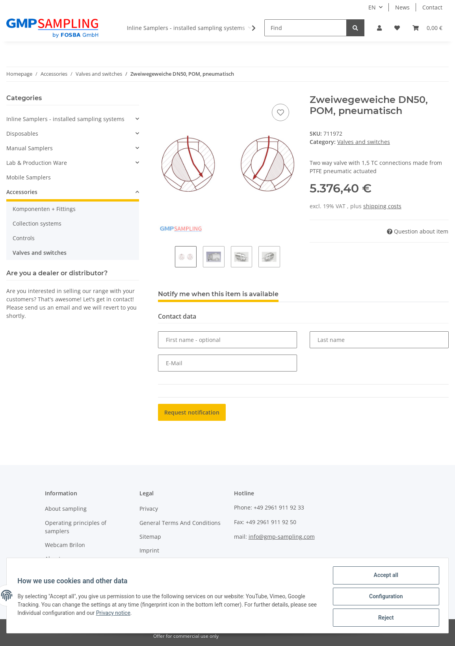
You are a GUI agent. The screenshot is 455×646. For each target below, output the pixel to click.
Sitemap (150, 536)
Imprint (149, 550)
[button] (379, 27)
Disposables (22, 133)
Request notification (191, 412)
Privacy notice (125, 614)
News (402, 7)
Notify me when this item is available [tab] (218, 294)
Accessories (21, 192)
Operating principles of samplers (75, 527)
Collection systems (37, 223)
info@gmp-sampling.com (282, 536)
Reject (384, 618)
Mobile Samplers (28, 177)
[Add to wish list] (280, 112)
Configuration (384, 597)
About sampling (66, 508)
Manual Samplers (29, 148)
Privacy (148, 508)
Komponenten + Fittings (44, 209)
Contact (432, 7)
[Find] (305, 27)
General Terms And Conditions (180, 523)
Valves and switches (363, 142)
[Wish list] (397, 27)
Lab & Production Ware (36, 162)
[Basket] (427, 27)
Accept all (384, 577)
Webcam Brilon (65, 545)
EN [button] (372, 7)
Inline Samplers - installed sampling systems (65, 119)
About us (57, 558)
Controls (24, 238)
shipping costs (382, 206)
